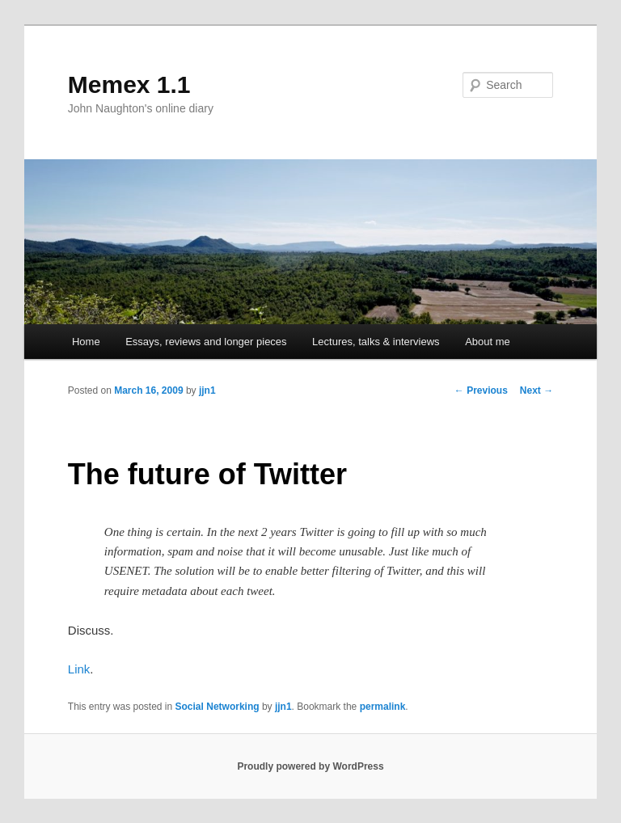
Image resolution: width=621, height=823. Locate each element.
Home (86, 342)
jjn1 (207, 390)
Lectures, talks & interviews (376, 342)
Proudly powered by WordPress (310, 766)
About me (487, 342)
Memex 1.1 (129, 84)
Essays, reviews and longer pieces (205, 342)
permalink (383, 706)
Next (536, 390)
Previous (481, 390)
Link (79, 669)
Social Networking (217, 706)
